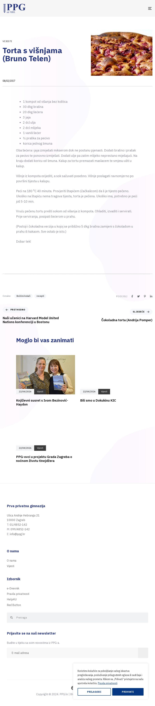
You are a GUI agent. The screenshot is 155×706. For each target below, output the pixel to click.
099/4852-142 (20, 529)
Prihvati (128, 691)
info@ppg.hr (17, 534)
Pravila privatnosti (107, 683)
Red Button (14, 605)
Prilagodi (94, 691)
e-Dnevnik (13, 588)
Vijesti (7, 41)
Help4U (12, 599)
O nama (11, 560)
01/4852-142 (18, 524)
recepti (40, 296)
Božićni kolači (23, 296)
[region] (110, 681)
